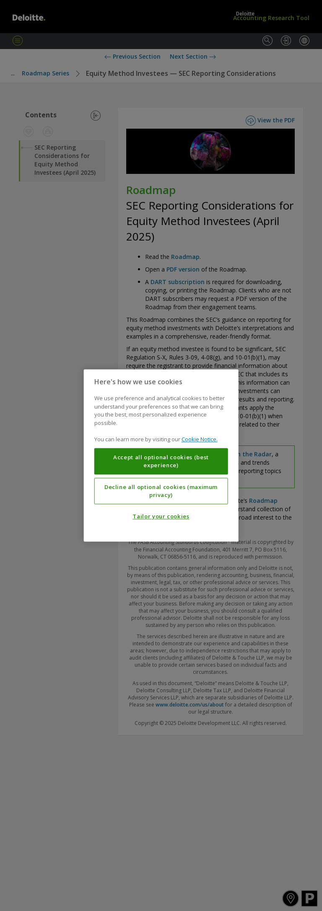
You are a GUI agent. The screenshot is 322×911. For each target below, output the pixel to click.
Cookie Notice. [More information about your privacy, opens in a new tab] (200, 439)
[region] (161, 455)
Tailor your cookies (160, 516)
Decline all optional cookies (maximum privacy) (161, 491)
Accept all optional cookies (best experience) (161, 461)
